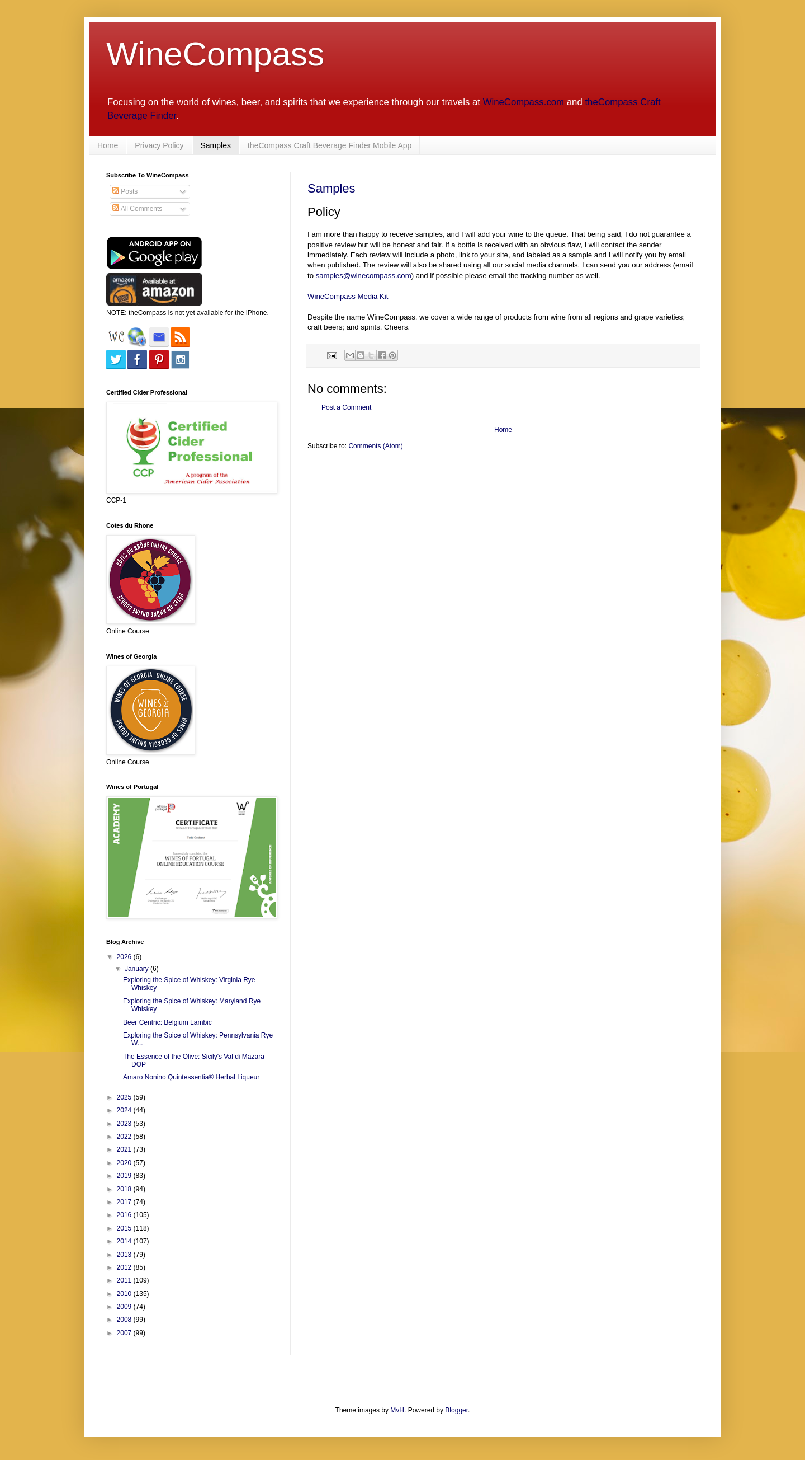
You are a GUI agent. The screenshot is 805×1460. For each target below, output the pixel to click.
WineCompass (215, 54)
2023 (125, 1124)
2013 (125, 1255)
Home (107, 145)
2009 (125, 1307)
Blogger (456, 1410)
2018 (125, 1189)
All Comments (137, 209)
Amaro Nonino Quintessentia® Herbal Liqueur (191, 1077)
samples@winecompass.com (363, 275)
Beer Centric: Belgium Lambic (167, 1022)
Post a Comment (346, 407)
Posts (125, 191)
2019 (125, 1176)
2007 (125, 1333)
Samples (216, 145)
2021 (125, 1149)
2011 (125, 1280)
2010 (125, 1294)
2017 (125, 1202)
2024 (125, 1110)
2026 (125, 957)
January (137, 969)
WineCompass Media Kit (347, 296)
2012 (125, 1267)
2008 (125, 1319)
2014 (125, 1241)
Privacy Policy (159, 145)
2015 (125, 1228)
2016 (125, 1215)
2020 (125, 1163)
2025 (125, 1097)
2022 (125, 1136)
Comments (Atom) (375, 446)
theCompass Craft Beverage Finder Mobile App (329, 145)
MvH (397, 1410)
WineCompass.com (523, 102)
